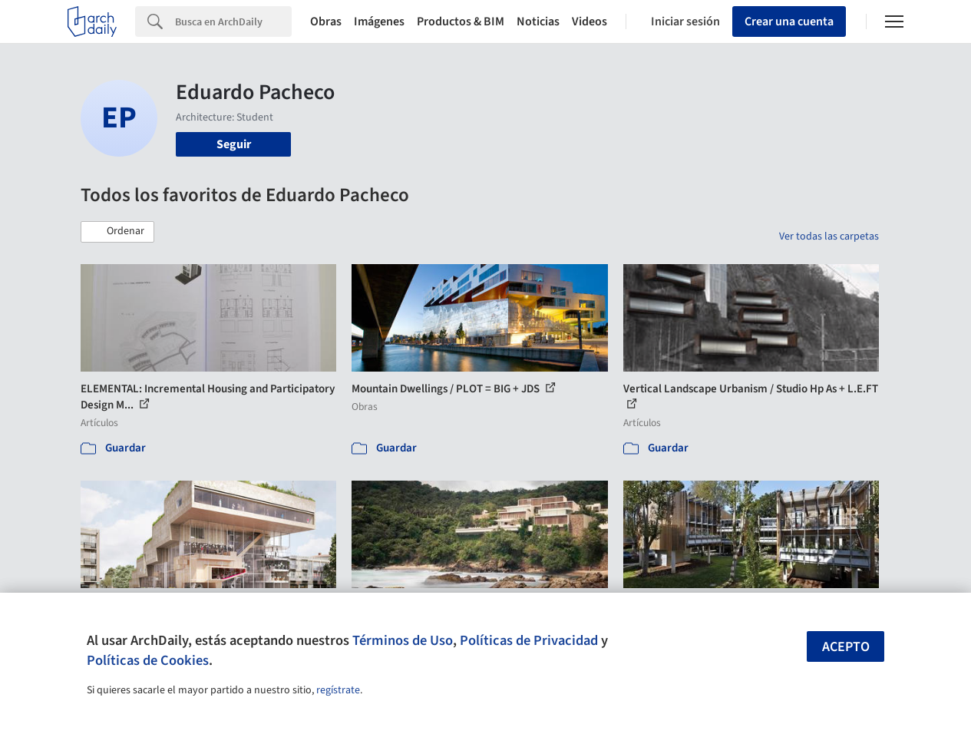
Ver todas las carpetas (829, 236)
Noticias (538, 21)
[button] (117, 232)
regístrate (338, 690)
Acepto (846, 646)
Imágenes (379, 21)
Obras (326, 21)
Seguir (233, 144)
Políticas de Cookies (148, 660)
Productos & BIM (460, 21)
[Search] (233, 21)
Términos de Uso (402, 640)
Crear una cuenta (789, 21)
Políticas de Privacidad (529, 640)
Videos (589, 21)
